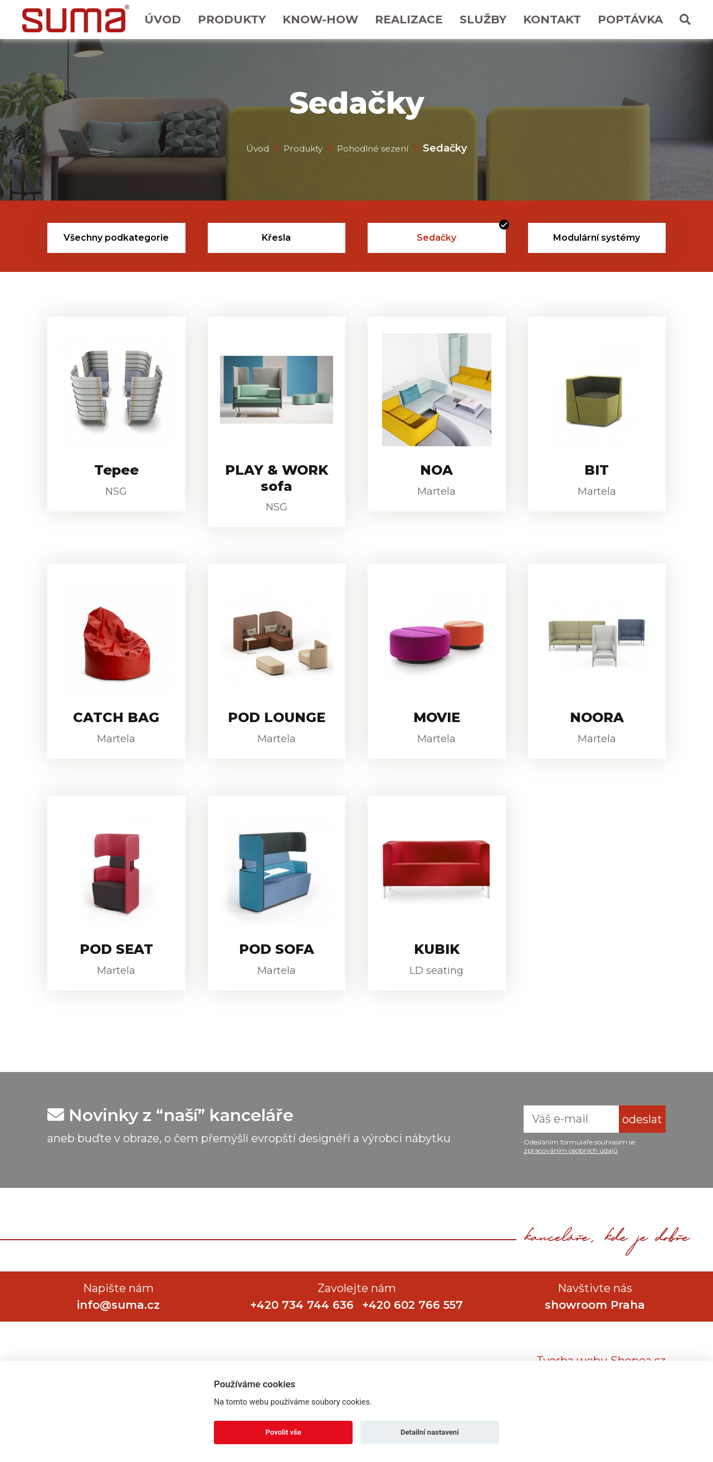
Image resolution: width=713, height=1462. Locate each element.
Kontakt (552, 19)
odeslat (642, 1151)
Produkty (232, 19)
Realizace (409, 19)
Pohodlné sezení (377, 148)
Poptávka (630, 19)
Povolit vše (283, 1432)
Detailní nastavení (430, 1432)
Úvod (162, 19)
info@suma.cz (118, 1337)
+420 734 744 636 (301, 1337)
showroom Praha (595, 1337)
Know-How (320, 19)
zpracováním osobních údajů (571, 1182)
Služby (483, 19)
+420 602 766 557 (414, 1337)
